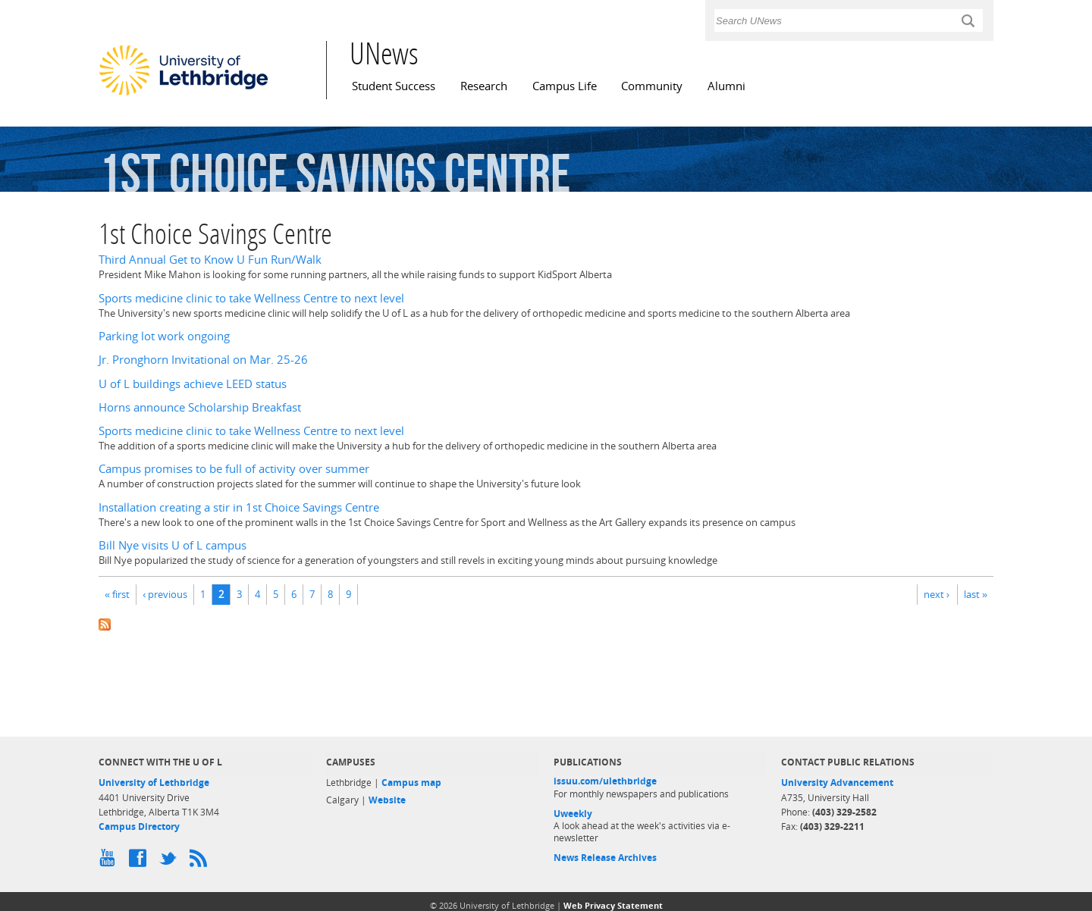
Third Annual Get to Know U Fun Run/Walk (210, 260)
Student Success (393, 86)
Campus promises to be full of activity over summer (234, 469)
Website (387, 800)
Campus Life (564, 86)
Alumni (726, 86)
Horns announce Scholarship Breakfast (200, 407)
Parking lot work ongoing (164, 336)
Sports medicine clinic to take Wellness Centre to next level (251, 298)
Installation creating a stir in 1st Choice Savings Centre (239, 507)
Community (651, 86)
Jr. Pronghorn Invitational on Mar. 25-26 (203, 360)
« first (117, 594)
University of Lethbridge (154, 782)
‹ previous (165, 594)
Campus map (411, 782)
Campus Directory (139, 826)
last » (975, 594)
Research (483, 86)
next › (936, 594)
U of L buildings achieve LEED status (193, 384)
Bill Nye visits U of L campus (172, 545)
